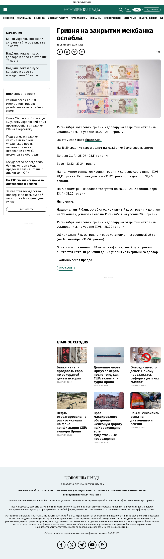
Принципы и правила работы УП (82, 494)
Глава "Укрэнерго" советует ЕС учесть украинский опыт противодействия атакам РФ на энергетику (26, 124)
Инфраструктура (58, 18)
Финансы (96, 18)
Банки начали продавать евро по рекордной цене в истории (70, 372)
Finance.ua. (93, 140)
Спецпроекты (112, 18)
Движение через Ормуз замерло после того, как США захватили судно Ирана (107, 374)
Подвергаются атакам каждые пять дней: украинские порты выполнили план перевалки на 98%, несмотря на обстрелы (22, 145)
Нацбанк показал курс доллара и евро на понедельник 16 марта (22, 71)
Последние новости (20, 94)
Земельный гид (148, 18)
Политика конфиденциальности (75, 490)
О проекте (47, 490)
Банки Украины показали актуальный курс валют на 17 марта (25, 42)
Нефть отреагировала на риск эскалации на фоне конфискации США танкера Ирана (72, 422)
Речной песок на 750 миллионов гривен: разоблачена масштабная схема (24, 105)
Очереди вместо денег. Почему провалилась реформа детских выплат (144, 374)
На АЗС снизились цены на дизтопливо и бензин (144, 418)
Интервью (130, 18)
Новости (8, 18)
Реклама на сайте (28, 490)
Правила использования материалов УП (122, 490)
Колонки (39, 18)
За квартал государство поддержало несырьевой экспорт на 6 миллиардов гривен (25, 196)
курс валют (65, 268)
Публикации (24, 18)
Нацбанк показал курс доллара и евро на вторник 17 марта (26, 57)
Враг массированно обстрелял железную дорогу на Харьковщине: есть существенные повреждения (108, 426)
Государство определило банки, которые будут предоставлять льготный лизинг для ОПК (24, 167)
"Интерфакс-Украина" (109, 506)
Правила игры (79, 18)
